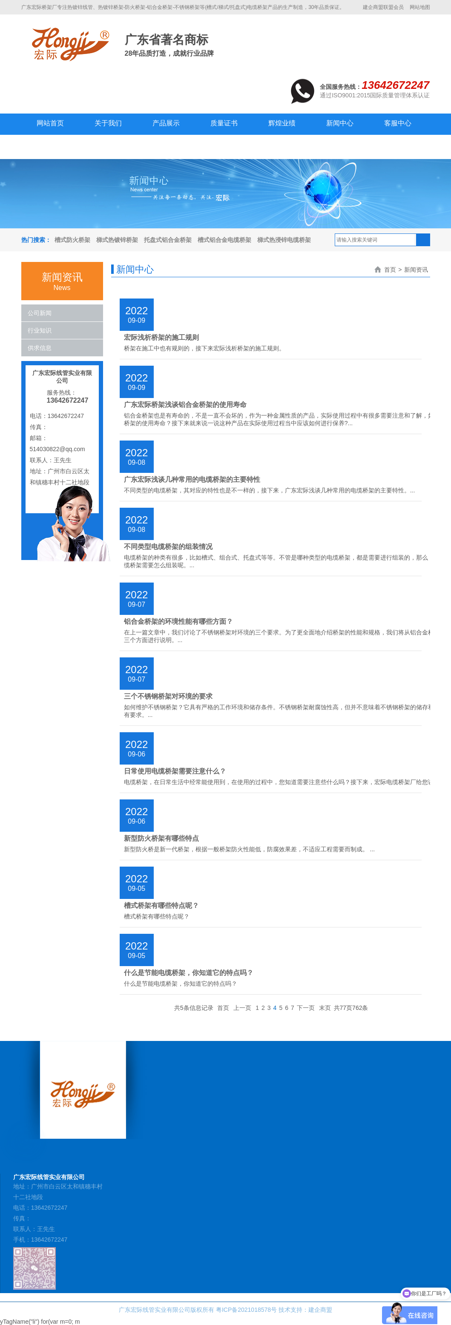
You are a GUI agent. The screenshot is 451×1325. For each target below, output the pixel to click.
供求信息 (40, 347)
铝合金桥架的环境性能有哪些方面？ (178, 621)
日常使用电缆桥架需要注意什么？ (175, 771)
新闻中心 (339, 123)
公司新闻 (40, 313)
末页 (325, 1007)
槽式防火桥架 (72, 239)
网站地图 (420, 7)
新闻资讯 (416, 269)
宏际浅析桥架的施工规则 (161, 337)
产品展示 (166, 123)
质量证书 (224, 123)
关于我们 (108, 123)
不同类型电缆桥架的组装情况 (168, 546)
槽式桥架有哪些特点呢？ (161, 905)
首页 (390, 269)
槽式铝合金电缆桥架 (224, 239)
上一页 (242, 1007)
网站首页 (50, 123)
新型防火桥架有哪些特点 (161, 838)
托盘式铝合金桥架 (168, 239)
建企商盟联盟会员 (383, 7)
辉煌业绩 (282, 123)
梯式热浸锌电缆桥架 (284, 239)
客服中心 (397, 123)
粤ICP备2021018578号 (246, 1309)
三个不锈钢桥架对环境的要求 (168, 696)
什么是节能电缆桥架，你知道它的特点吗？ (188, 972)
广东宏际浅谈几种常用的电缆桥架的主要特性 (192, 479)
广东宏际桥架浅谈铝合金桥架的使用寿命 (185, 404)
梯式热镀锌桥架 (117, 239)
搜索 (423, 240)
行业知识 (40, 330)
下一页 (306, 1007)
